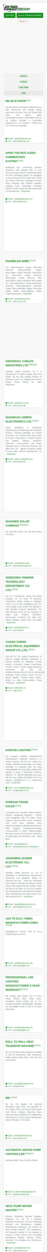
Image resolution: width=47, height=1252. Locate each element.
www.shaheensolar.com (22, 566)
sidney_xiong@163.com (23, 459)
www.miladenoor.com (21, 141)
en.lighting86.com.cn (21, 790)
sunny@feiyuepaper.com (23, 1084)
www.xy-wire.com (19, 301)
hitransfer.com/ (18, 1086)
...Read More (25, 191)
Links (23, 93)
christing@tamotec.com (23, 199)
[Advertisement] (23, 49)
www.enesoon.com (20, 1250)
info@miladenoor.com (22, 139)
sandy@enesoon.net (22, 1248)
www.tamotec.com (20, 202)
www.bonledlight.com (21, 966)
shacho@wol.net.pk (21, 563)
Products (23, 81)
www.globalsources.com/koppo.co (26, 847)
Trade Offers (23, 87)
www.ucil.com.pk (19, 406)
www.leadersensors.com (22, 907)
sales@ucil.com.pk (21, 403)
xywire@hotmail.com (22, 299)
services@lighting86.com (24, 788)
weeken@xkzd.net (21, 628)
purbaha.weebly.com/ (21, 1194)
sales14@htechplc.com (23, 1136)
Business (23, 76)
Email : (10, 139)
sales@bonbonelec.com (23, 963)
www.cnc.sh (17, 690)
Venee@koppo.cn (21, 844)
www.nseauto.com (20, 1138)
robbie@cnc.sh (20, 688)
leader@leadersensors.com (24, 904)
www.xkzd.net (18, 630)
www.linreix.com (19, 462)
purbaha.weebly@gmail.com (25, 1192)
